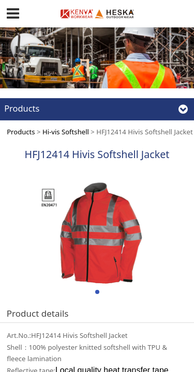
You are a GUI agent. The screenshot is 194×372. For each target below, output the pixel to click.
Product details (38, 313)
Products (21, 131)
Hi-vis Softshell (65, 131)
